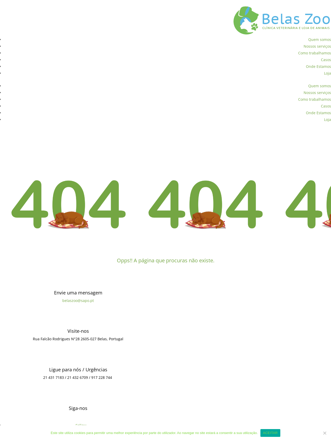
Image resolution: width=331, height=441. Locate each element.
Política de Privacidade (20, 3)
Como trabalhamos (314, 52)
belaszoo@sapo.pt (78, 300)
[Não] (324, 433)
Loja (327, 73)
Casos (326, 59)
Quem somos (319, 39)
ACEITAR (270, 433)
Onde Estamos (318, 66)
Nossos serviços (317, 46)
